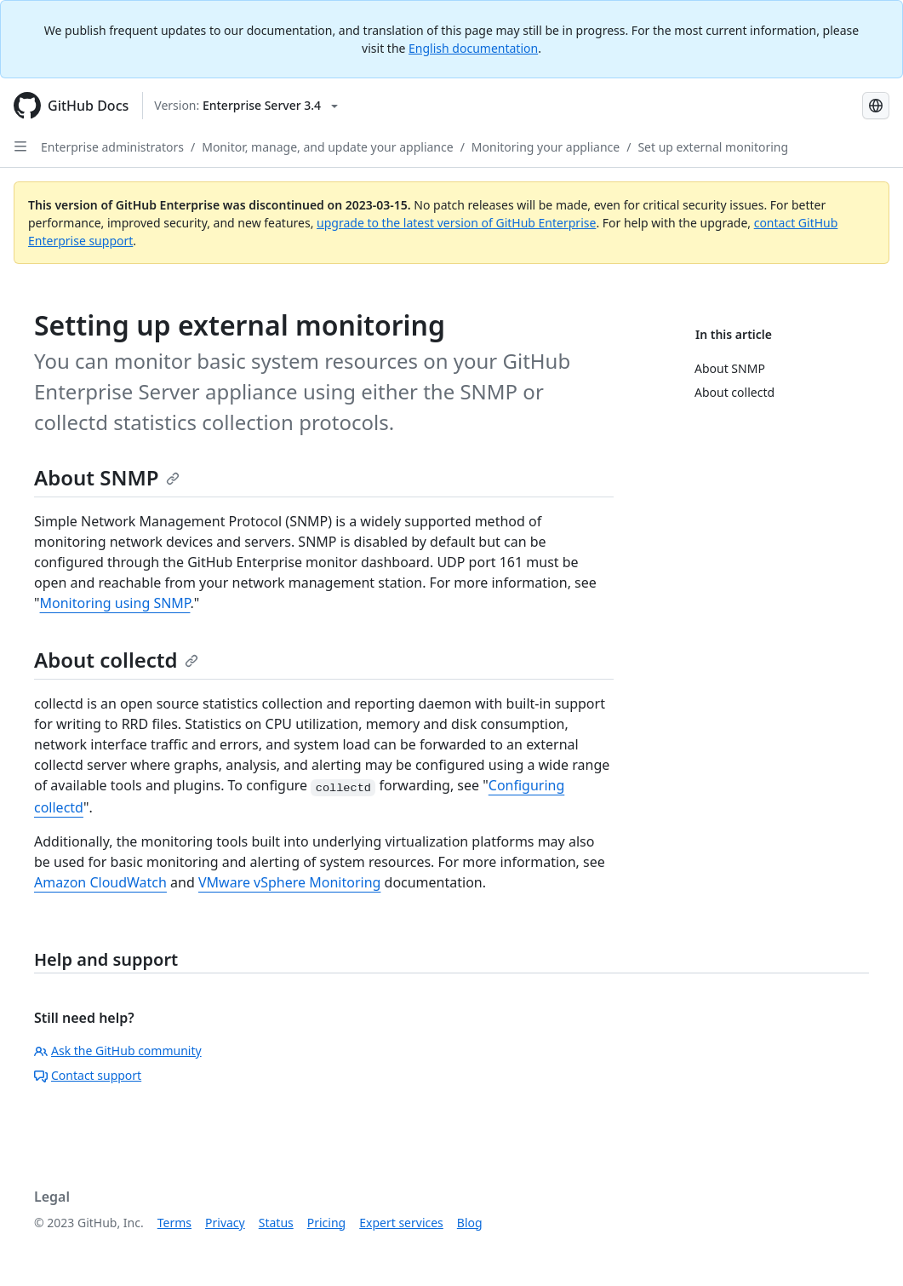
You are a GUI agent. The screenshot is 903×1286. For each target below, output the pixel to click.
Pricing (326, 1222)
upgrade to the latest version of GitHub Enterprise (456, 223)
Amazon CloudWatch (100, 882)
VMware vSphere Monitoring (289, 882)
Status (276, 1222)
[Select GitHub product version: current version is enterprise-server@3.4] (246, 105)
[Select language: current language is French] (875, 105)
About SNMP (107, 477)
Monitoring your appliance (546, 147)
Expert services (401, 1222)
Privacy (225, 1222)
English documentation (473, 48)
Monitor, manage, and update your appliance (327, 147)
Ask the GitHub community (118, 1050)
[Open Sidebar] (20, 146)
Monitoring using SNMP (115, 603)
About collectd (116, 660)
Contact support (87, 1075)
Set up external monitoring (712, 147)
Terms (174, 1222)
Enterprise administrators (112, 147)
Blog (470, 1222)
